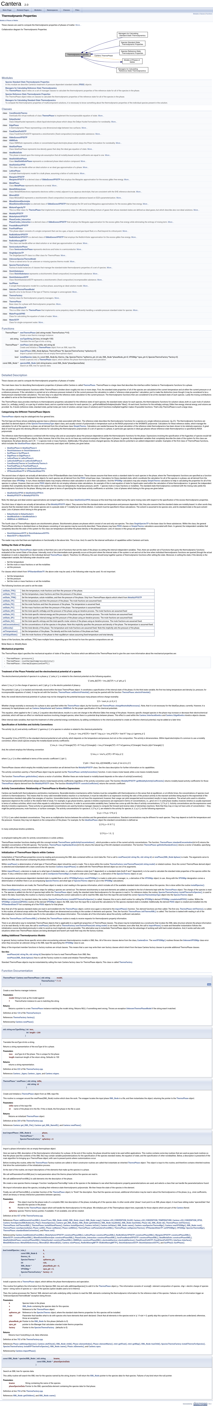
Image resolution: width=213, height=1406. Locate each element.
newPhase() (12, 864)
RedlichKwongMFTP (17, 241)
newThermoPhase (27, 333)
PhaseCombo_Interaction (20, 219)
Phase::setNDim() (69, 1228)
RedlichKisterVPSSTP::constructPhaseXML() (135, 1235)
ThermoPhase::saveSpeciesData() (17, 1228)
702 (19, 1339)
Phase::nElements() (75, 1346)
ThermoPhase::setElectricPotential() (73, 692)
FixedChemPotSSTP (17, 131)
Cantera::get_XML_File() (23, 1125)
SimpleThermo (80, 426)
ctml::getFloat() (120, 1344)
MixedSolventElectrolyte (19, 201)
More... (78, 25)
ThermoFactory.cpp (34, 1069)
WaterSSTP (14, 320)
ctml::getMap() (134, 1344)
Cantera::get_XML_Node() (67, 1223)
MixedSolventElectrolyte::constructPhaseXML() (54, 1237)
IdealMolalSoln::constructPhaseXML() (175, 1237)
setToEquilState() (10, 635)
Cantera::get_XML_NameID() (47, 1125)
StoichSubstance (16, 271)
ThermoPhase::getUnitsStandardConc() (161, 845)
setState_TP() (8, 601)
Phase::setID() (39, 1228)
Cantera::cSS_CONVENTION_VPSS (187, 1220)
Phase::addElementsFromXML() (26, 1220)
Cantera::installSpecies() (73, 1225)
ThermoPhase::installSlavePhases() (47, 1225)
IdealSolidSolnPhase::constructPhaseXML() (21, 1240)
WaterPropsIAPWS (17, 314)
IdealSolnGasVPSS (17, 165)
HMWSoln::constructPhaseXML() (87, 1240)
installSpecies (26, 357)
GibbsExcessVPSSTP (18, 137)
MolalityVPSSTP (16, 213)
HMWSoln (13, 140)
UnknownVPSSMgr (191, 940)
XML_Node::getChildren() (90, 1223)
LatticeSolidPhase (15, 461)
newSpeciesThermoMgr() (59, 874)
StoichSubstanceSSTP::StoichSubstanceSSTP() (139, 1243)
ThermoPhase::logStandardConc (63, 845)
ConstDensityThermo (18, 113)
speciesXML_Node (28, 363)
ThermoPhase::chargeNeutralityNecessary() (121, 706)
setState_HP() (9, 611)
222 (19, 1069)
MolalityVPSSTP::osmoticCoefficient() (82, 783)
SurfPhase (13, 283)
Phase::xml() (49, 1230)
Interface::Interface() (182, 1240)
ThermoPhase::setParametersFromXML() (96, 1228)
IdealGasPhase (15, 146)
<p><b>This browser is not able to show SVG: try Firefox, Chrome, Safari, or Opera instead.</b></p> (107, 52)
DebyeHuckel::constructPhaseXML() (56, 1240)
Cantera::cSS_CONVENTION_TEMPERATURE (153, 1220)
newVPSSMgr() (159, 940)
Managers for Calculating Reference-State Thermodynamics (31, 88)
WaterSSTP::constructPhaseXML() (18, 1237)
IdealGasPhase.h (29, 448)
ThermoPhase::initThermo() (191, 909)
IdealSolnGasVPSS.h (34, 493)
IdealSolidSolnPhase (18, 159)
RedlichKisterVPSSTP (18, 235)
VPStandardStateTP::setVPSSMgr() (161, 1228)
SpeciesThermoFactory (19, 265)
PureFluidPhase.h (30, 466)
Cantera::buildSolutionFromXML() (30, 1235)
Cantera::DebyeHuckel (41, 708)
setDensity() (8, 628)
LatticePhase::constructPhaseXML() (99, 1235)
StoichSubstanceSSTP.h (39, 533)
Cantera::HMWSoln (63, 708)
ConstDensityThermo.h (37, 463)
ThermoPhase (15, 91)
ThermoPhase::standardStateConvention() (21, 1230)
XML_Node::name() (126, 1225)
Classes (202, 14)
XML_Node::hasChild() (131, 1223)
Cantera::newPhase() (25, 1022)
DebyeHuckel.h (27, 514)
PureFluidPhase (16, 228)
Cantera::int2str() (92, 1225)
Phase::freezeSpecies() (45, 1223)
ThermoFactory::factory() (24, 1017)
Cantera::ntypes (52, 1073)
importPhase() (13, 871)
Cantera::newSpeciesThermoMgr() (149, 1225)
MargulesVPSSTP (16, 177)
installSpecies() (197, 885)
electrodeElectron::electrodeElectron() (118, 1240)
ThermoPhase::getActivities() (25, 776)
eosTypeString (26, 339)
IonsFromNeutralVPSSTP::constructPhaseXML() (137, 1237)
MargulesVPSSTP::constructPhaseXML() (172, 1235)
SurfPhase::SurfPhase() (174, 1243)
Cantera (180, 1208)
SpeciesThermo (123, 874)
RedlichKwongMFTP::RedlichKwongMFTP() (99, 1243)
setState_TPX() (9, 591)
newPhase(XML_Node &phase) (167, 857)
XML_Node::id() (158, 1223)
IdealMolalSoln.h (29, 516)
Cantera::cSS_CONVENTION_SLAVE (117, 1220)
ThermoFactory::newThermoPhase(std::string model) (132, 864)
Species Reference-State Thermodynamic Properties (27, 94)
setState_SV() (8, 621)
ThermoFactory (15, 295)
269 (19, 1121)
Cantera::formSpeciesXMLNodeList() (19, 1223)
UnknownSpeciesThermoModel (22, 259)
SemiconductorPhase (18, 247)
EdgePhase (14, 125)
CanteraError (142, 940)
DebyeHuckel (15, 119)
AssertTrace (46, 1220)
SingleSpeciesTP (16, 253)
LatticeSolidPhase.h (33, 461)
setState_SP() (8, 618)
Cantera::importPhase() (66, 867)
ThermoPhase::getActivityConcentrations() (76, 842)
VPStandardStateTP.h (36, 471)
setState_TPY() (9, 594)
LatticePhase (14, 171)
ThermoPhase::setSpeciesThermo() (129, 1228)
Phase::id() (146, 1223)
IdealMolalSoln (15, 153)
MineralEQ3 (14, 195)
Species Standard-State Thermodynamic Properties (27, 82)
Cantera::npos (95, 1346)
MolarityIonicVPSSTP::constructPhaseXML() (64, 1235)
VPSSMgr (21, 481)
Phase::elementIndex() (82, 1344)
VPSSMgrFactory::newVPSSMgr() (83, 878)
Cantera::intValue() (109, 1225)
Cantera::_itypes (20, 1073)
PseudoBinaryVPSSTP (18, 225)
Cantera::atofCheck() (46, 1344)
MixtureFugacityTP (17, 207)
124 (19, 1013)
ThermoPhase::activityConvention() (83, 772)
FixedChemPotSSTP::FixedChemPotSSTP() (154, 1240)
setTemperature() (10, 631)
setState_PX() (8, 604)
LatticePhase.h (27, 458)
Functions (209, 14)
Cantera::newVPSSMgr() (175, 1225)
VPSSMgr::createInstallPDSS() (174, 899)
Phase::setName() (53, 1228)
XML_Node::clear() (77, 1220)
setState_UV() (9, 614)
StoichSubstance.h (32, 450)
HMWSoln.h (23, 519)
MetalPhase (14, 183)
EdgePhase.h (24, 456)
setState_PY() (8, 608)
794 (19, 1391)
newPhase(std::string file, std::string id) (135, 857)
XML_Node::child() (60, 1220)
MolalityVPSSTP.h (31, 495)
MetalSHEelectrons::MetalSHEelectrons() (20, 1243)
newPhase (24, 345)
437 (19, 1216)
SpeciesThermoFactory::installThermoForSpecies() (180, 892)
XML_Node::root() (194, 1225)
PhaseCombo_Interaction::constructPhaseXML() (95, 1237)
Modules (196, 14)
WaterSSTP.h (24, 536)
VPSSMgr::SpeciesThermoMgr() (191, 1228)
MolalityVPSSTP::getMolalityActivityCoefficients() (142, 781)
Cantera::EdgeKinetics (175, 715)
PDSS (81, 84)
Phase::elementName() (103, 1344)
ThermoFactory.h (33, 1013)
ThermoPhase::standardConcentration (176, 842)
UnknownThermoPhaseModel (22, 289)
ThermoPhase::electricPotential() (136, 692)
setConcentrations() (11, 624)
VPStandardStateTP (17, 308)
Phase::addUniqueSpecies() (25, 1344)
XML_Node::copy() (94, 1220)
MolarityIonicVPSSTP (18, 216)
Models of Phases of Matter (9, 20)
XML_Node (114, 1098)
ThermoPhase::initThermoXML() (142, 911)
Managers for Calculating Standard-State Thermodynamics (30, 100)
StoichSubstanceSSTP (18, 277)
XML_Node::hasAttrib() (111, 1223)
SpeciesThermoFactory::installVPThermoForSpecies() (71, 899)
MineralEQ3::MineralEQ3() (50, 1243)
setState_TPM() (9, 597)
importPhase (25, 351)
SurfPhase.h (23, 453)
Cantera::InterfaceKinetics (150, 715)
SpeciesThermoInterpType (42, 424)
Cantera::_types (34, 1073)
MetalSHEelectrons (17, 189)
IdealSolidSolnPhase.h (36, 468)
